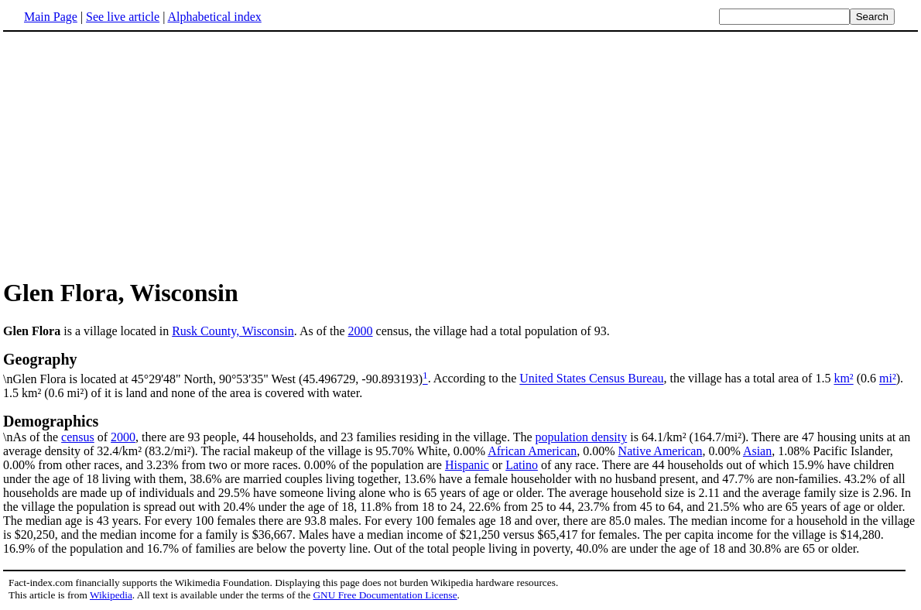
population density (582, 437)
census (77, 437)
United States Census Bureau (591, 379)
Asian (757, 451)
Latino (521, 464)
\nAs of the (460, 428)
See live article (122, 16)
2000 (360, 331)
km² (843, 379)
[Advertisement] (460, 154)
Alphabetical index (214, 16)
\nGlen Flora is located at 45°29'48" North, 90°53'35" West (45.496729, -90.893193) (460, 368)
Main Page (50, 16)
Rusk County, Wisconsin (233, 331)
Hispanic (467, 464)
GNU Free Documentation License (385, 595)
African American (532, 451)
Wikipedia (111, 595)
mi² (887, 379)
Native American (660, 451)
